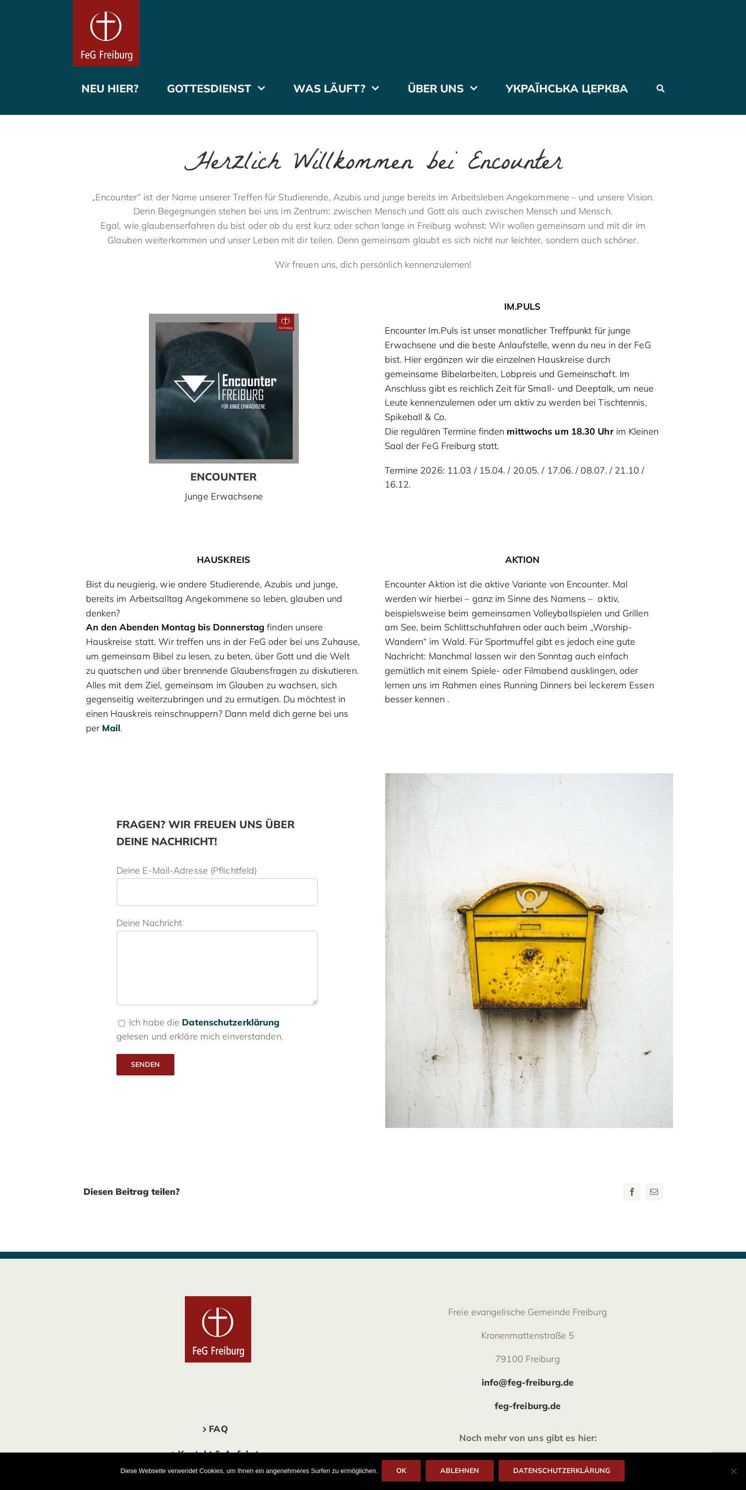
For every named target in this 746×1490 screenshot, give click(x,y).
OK (402, 1471)
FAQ (218, 1429)
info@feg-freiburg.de (528, 1382)
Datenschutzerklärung (230, 1022)
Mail (111, 728)
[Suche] (661, 88)
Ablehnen (460, 1471)
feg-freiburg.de (528, 1406)
